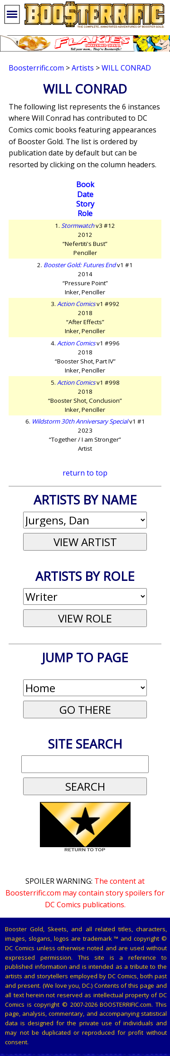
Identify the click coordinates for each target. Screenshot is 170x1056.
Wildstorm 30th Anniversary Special (80, 421)
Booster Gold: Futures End (80, 265)
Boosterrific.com (36, 68)
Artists (83, 68)
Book (85, 184)
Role (85, 213)
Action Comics (76, 304)
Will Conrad (126, 68)
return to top (85, 473)
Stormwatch (77, 226)
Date (85, 194)
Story (85, 204)
